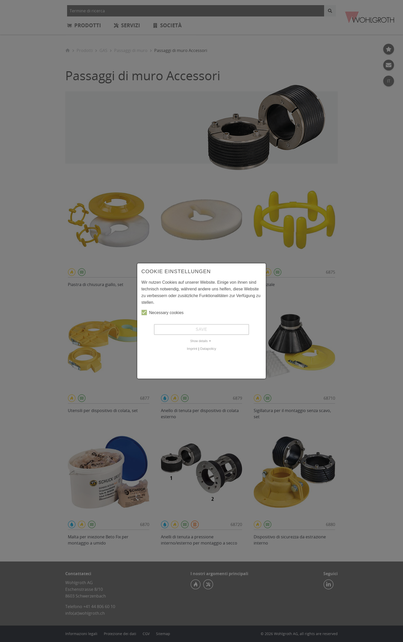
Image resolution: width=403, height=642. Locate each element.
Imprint (192, 349)
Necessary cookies (162, 312)
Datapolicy (208, 349)
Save (201, 329)
